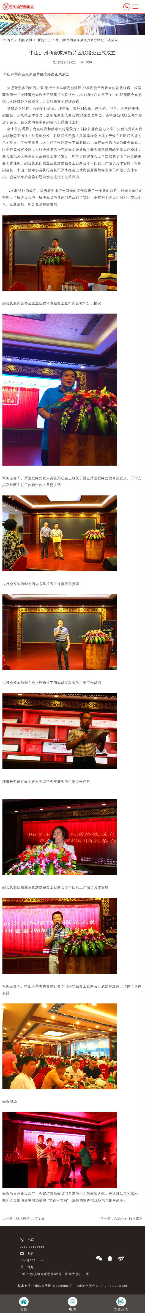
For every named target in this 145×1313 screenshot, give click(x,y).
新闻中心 (44, 40)
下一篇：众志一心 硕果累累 (121, 1218)
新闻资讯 (26, 40)
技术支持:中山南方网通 (34, 1285)
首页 (10, 40)
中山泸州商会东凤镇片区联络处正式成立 (87, 40)
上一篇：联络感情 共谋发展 (23, 1218)
